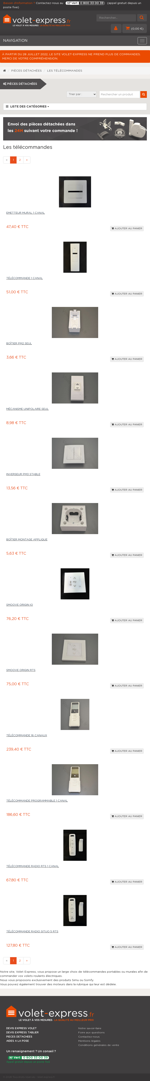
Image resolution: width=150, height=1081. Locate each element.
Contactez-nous (89, 1036)
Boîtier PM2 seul (19, 343)
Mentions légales (89, 1041)
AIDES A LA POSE (17, 1041)
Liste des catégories (27, 106)
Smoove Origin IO (19, 605)
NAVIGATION (15, 41)
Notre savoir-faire (89, 1028)
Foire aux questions (91, 1032)
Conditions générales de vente (98, 1045)
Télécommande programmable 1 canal (37, 800)
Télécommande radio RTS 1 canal (32, 866)
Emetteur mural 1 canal (25, 213)
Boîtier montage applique (26, 539)
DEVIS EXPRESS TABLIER (22, 1032)
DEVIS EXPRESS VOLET (21, 1028)
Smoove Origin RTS (20, 670)
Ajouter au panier (127, 228)
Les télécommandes (64, 70)
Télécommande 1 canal (24, 278)
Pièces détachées (26, 70)
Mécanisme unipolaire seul (27, 409)
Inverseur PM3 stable (23, 474)
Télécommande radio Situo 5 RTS (32, 931)
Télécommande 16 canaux (26, 735)
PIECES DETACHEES (19, 1036)
